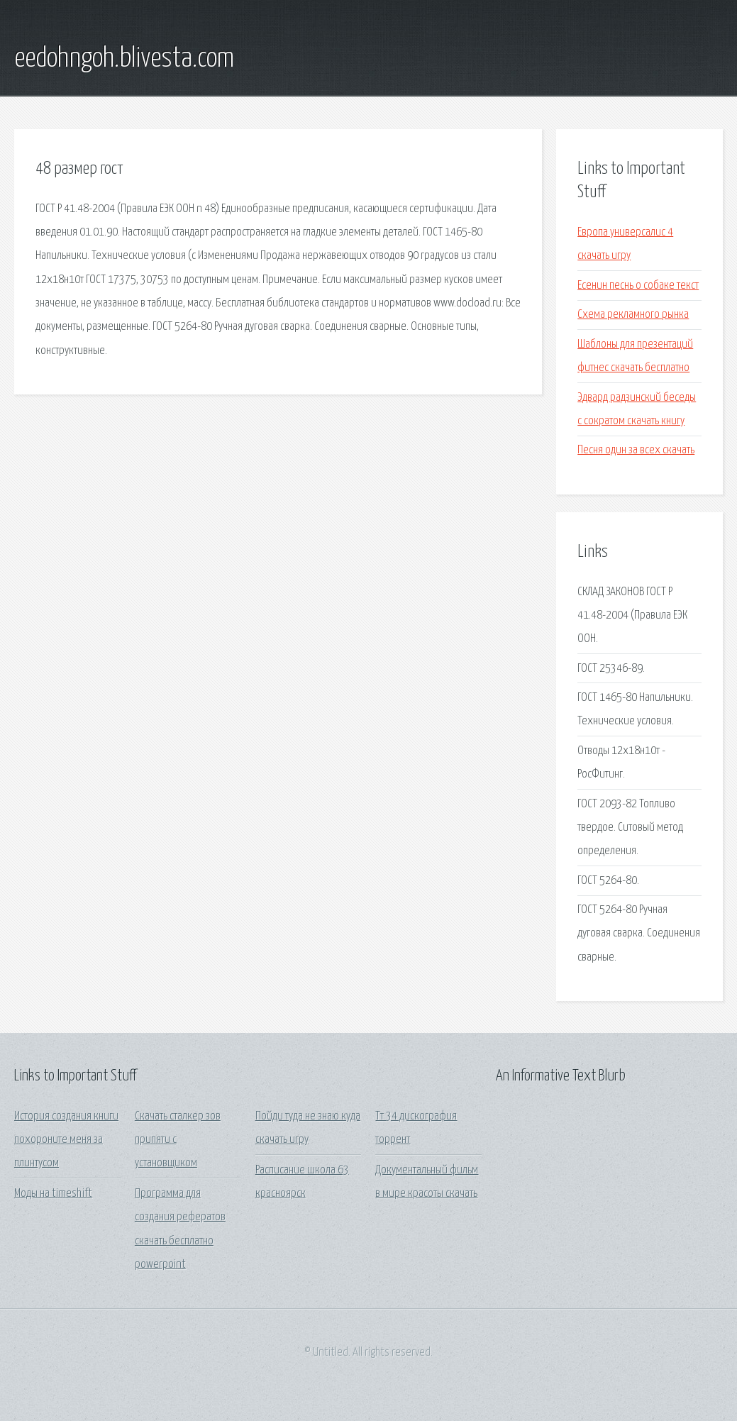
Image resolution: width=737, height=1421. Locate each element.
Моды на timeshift (53, 1194)
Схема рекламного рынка (633, 315)
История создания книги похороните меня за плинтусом (66, 1140)
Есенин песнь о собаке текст (638, 286)
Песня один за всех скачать (635, 450)
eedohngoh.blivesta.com (124, 58)
